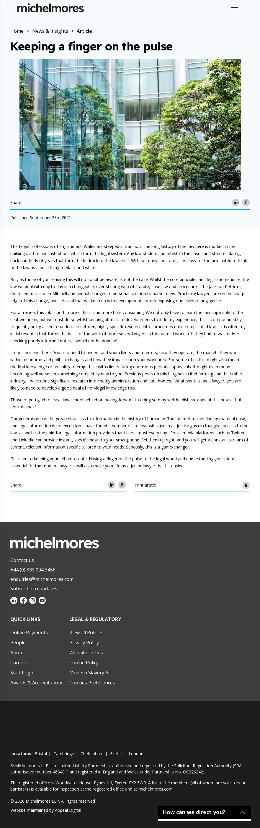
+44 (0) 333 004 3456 (32, 569)
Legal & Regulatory (95, 619)
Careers (19, 662)
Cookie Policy (84, 662)
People (18, 642)
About (17, 652)
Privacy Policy (84, 642)
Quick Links (25, 619)
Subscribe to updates (33, 588)
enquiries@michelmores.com (41, 579)
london (136, 753)
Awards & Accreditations (36, 682)
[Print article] (246, 485)
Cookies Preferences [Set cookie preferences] (92, 682)
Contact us (22, 560)
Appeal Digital (68, 810)
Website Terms (86, 652)
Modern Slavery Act (90, 672)
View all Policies (86, 632)
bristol (41, 753)
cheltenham (92, 753)
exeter (116, 753)
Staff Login (22, 672)
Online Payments (29, 632)
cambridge (63, 753)
